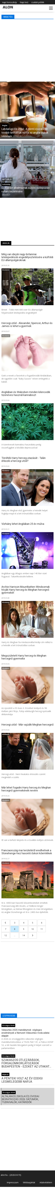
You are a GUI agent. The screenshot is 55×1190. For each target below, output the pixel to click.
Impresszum (12, 1182)
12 (5, 935)
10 (32, 929)
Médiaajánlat (29, 1182)
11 (41, 929)
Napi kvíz (24, 2)
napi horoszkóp (9, 2)
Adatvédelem (46, 1182)
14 (23, 935)
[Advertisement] (27, 49)
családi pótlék (37, 2)
